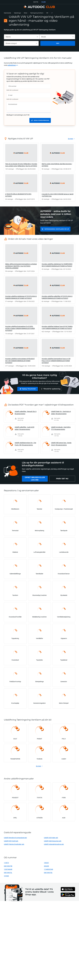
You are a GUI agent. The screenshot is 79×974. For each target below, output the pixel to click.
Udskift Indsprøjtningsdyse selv (54, 844)
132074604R (8, 869)
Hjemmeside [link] (7, 13)
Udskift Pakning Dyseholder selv (14, 844)
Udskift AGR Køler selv (51, 838)
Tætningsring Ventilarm (36, 13)
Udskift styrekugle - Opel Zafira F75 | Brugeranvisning (61, 428)
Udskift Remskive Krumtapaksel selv (15, 838)
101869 (6, 876)
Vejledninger (17, 13)
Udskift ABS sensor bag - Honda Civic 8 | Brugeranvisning (61, 444)
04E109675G (48, 873)
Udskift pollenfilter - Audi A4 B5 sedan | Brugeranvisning (24, 428)
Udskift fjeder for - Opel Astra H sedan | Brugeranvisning (61, 412)
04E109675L (8, 873)
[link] (13, 65)
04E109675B (8, 866)
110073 (6, 863)
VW (47, 13)
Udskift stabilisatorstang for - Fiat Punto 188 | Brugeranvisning (25, 444)
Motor (25, 13)
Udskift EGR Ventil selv (11, 841)
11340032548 (48, 869)
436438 (46, 866)
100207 (46, 863)
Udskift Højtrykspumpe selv (52, 841)
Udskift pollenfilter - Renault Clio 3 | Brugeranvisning (26, 412)
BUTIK (35, 2)
